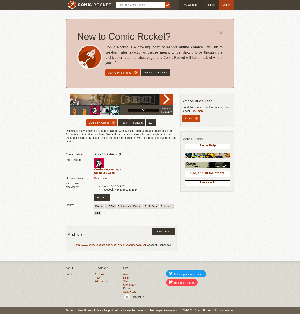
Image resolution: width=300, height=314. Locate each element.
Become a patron (182, 282)
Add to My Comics (99, 122)
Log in (69, 274)
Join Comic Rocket (120, 72)
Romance (166, 206)
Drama (99, 206)
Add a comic (102, 281)
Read (166, 99)
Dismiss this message (155, 72)
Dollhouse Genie (104, 172)
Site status (129, 284)
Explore (210, 4)
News (98, 277)
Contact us (138, 297)
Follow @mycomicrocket (186, 274)
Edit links (102, 197)
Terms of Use (74, 310)
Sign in (226, 4)
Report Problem (163, 231)
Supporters (129, 291)
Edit (151, 122)
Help (126, 277)
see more (198, 111)
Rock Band (150, 206)
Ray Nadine (101, 178)
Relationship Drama (129, 206)
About (126, 274)
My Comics (190, 4)
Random (138, 122)
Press (126, 288)
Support (108, 310)
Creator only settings (107, 169)
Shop (126, 281)
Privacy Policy (92, 310)
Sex (97, 212)
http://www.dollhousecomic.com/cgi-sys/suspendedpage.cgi (110, 244)
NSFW (110, 206)
